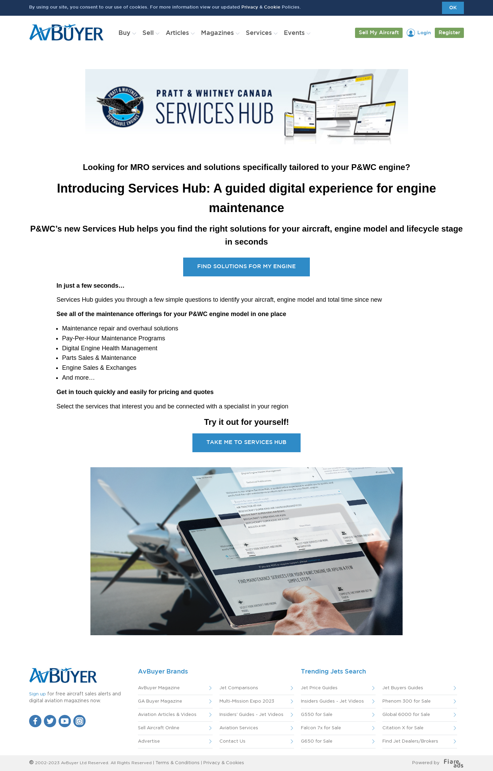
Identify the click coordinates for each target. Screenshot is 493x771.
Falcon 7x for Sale (321, 728)
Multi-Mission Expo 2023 (246, 701)
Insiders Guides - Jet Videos (332, 701)
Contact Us (232, 741)
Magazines (217, 33)
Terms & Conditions (177, 763)
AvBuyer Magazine (159, 688)
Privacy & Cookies (223, 763)
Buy (124, 33)
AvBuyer (66, 32)
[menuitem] (126, 33)
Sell (148, 33)
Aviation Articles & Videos (167, 715)
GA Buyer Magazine (160, 701)
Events (294, 33)
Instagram (79, 721)
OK (453, 8)
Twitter (50, 721)
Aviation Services (238, 728)
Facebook (35, 721)
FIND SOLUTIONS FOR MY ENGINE (246, 266)
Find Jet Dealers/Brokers (410, 741)
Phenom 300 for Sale (406, 701)
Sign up (37, 694)
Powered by (437, 763)
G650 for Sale (316, 741)
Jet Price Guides (319, 688)
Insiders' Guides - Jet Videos (251, 715)
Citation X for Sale (403, 728)
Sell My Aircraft (379, 32)
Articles (177, 33)
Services (259, 33)
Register (449, 32)
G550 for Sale (316, 715)
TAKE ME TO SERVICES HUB (246, 442)
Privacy (249, 7)
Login (424, 33)
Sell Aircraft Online (158, 728)
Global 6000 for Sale (406, 715)
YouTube (65, 721)
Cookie (272, 7)
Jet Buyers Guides (402, 688)
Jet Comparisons (238, 688)
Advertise (149, 741)
